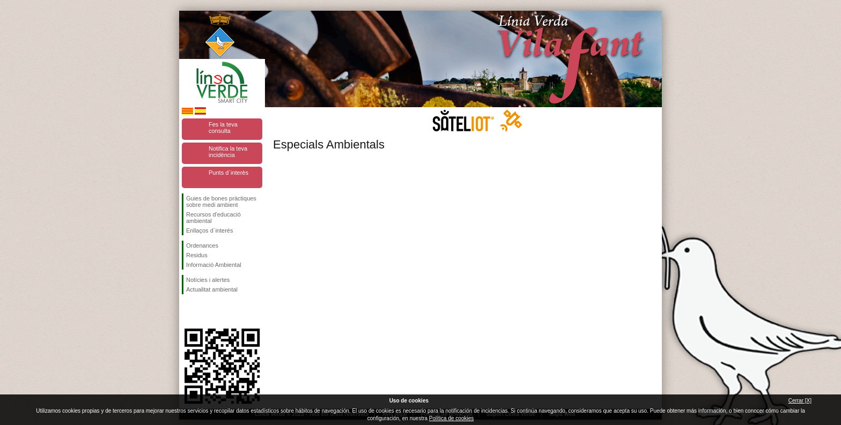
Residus (197, 255)
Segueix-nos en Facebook (188, 311)
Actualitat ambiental (212, 289)
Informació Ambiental (213, 265)
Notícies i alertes (208, 280)
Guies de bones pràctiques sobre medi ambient (221, 201)
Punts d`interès (228, 172)
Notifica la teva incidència (228, 151)
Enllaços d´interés (209, 230)
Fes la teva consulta (223, 127)
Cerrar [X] (800, 401)
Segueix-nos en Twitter (206, 311)
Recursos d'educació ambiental (213, 217)
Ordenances (202, 245)
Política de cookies (451, 418)
